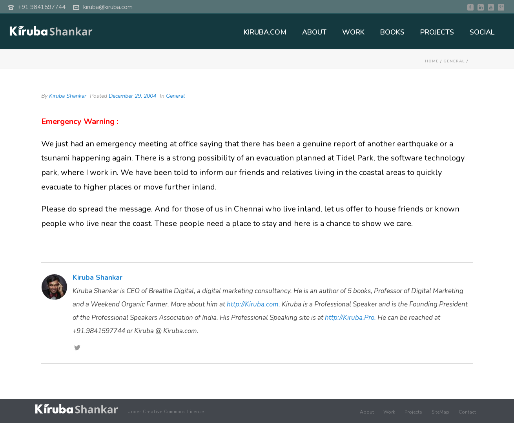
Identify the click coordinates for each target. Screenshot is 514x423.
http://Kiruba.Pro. (350, 317)
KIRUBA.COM (265, 32)
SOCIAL (482, 32)
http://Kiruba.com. (253, 304)
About (367, 412)
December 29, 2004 (132, 96)
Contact (467, 412)
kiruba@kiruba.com (108, 7)
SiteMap (440, 412)
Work (389, 412)
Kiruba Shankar (67, 96)
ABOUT (314, 32)
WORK (353, 32)
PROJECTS (437, 32)
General (454, 61)
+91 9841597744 (42, 7)
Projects (413, 412)
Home (432, 61)
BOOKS (392, 32)
